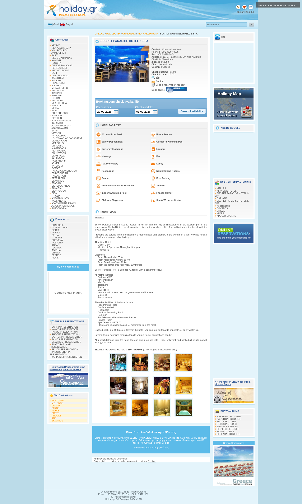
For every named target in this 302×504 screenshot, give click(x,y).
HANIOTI (56, 60)
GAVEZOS (222, 208)
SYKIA (55, 130)
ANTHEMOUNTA (60, 198)
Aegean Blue (223, 206)
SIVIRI (55, 110)
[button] (192, 111)
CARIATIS (222, 198)
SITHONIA (57, 95)
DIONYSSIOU (59, 191)
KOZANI (56, 245)
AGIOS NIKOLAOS (61, 120)
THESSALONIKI (59, 227)
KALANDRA (58, 158)
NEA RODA (58, 100)
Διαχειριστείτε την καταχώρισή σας (151, 447)
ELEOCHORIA (59, 208)
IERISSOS (57, 115)
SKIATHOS (57, 420)
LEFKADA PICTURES (228, 434)
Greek (56, 24)
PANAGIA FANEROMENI (64, 170)
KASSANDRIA (59, 160)
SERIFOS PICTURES (228, 429)
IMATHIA (56, 250)
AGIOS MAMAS (59, 128)
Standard (99, 217)
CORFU (56, 405)
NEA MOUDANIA (60, 70)
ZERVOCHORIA (60, 173)
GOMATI (56, 168)
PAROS (56, 408)
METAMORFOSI (60, 88)
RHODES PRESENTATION (66, 334)
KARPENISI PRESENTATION (67, 357)
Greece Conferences (233, 443)
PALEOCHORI (59, 175)
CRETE (55, 413)
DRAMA (56, 252)
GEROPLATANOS (61, 186)
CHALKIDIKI (58, 225)
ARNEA (55, 163)
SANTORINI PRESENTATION (67, 337)
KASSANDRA (59, 201)
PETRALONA (59, 178)
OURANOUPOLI (60, 75)
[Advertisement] (151, 466)
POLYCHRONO (60, 113)
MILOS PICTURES (226, 421)
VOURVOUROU (60, 50)
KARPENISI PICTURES (229, 416)
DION (54, 193)
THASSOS (56, 237)
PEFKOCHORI (59, 68)
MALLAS (221, 188)
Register (152, 461)
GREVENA (57, 240)
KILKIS (55, 257)
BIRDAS (221, 211)
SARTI (55, 55)
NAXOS (56, 410)
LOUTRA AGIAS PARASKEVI (67, 138)
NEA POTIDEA (59, 103)
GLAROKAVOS (60, 140)
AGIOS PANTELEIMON (63, 203)
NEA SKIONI (58, 90)
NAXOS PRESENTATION (65, 329)
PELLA (55, 235)
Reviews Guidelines (117, 458)
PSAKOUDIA (58, 83)
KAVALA (56, 232)
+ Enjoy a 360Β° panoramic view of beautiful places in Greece (67, 368)
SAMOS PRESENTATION (65, 339)
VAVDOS (56, 133)
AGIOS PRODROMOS (63, 206)
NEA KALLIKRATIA (61, 48)
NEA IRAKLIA (59, 150)
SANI (54, 73)
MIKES (220, 213)
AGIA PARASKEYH (61, 125)
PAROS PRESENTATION (65, 332)
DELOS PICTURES (227, 424)
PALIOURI (57, 80)
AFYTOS (56, 45)
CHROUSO (57, 145)
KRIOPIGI (57, 93)
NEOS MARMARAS (62, 58)
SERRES (56, 255)
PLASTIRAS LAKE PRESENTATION (60, 345)
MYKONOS (57, 403)
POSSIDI (56, 105)
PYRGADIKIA (59, 135)
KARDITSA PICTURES (229, 419)
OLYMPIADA (58, 155)
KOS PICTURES (225, 431)
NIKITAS (56, 108)
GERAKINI (57, 118)
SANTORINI (58, 400)
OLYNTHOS (58, 180)
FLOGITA (56, 63)
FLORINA (57, 247)
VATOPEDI (57, 165)
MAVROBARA (59, 148)
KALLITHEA (58, 78)
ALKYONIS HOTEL (227, 191)
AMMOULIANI (58, 53)
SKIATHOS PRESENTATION (66, 342)
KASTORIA (57, 242)
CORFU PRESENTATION (65, 327)
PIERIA (55, 230)
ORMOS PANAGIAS (62, 65)
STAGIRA (56, 183)
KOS (54, 418)
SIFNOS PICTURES (227, 426)
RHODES (56, 415)
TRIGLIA (55, 196)
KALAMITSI (58, 123)
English (69, 24)
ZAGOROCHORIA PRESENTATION (60, 353)
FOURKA (56, 85)
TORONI (55, 98)
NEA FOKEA (58, 143)
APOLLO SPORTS (226, 216)
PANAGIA (57, 188)
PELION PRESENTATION (65, 349)
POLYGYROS (59, 153)
